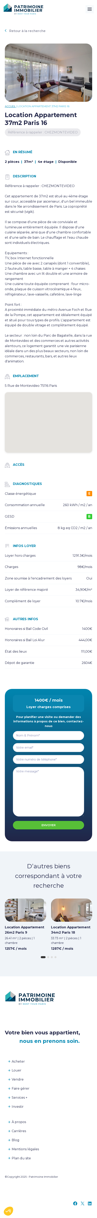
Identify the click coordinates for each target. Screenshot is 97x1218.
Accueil (10, 106)
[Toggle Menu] (90, 9)
